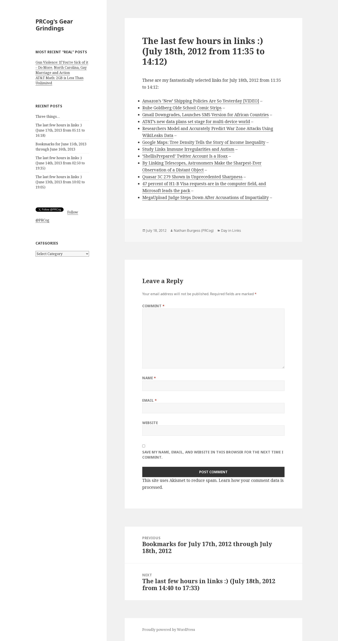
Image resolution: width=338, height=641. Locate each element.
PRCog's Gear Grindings (54, 24)
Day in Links (231, 230)
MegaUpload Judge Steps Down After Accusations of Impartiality (205, 197)
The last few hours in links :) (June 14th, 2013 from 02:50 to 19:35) (60, 163)
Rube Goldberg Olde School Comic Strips (182, 108)
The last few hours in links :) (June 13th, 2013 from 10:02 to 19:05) (60, 182)
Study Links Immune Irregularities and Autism (188, 149)
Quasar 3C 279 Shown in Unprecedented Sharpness (192, 177)
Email (149, 400)
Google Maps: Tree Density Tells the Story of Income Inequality (203, 142)
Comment (153, 306)
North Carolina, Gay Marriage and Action (61, 70)
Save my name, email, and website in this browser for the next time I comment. (212, 455)
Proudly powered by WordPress (168, 629)
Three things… (48, 116)
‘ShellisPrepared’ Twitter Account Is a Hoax (185, 156)
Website (150, 422)
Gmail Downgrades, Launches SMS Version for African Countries (205, 115)
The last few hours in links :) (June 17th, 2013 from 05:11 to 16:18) (60, 130)
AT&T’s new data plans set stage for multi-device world (196, 121)
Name (149, 378)
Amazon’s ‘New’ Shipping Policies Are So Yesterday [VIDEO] (200, 101)
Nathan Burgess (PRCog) (194, 230)
